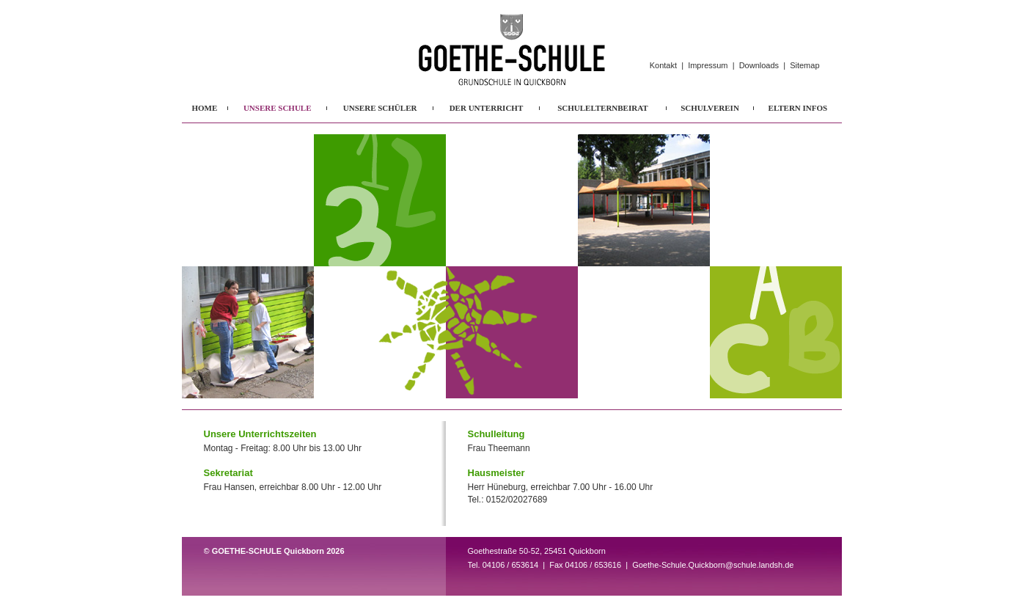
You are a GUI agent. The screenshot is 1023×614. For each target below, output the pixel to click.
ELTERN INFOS (798, 107)
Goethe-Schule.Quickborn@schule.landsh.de (712, 564)
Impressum (707, 65)
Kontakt (663, 65)
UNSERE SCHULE (277, 107)
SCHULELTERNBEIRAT (602, 107)
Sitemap (804, 65)
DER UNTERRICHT (487, 107)
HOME (204, 107)
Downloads (759, 65)
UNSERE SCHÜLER (380, 107)
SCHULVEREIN (710, 107)
